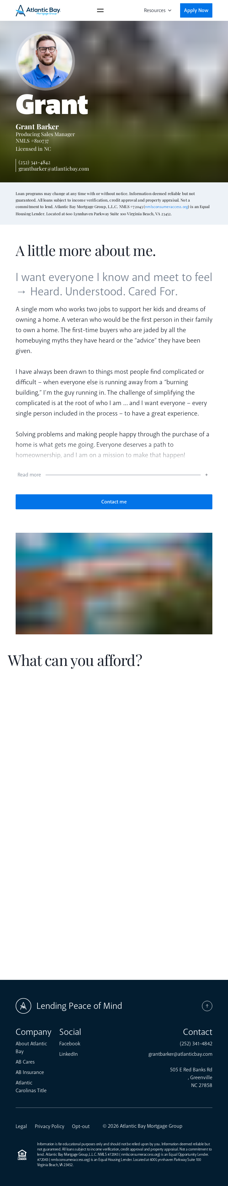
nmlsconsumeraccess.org (166, 207)
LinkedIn (68, 1054)
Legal (21, 1126)
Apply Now (196, 10)
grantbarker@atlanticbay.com (54, 168)
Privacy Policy (49, 1126)
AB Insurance (30, 1072)
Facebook (69, 1043)
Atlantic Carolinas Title (31, 1087)
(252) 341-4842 (34, 162)
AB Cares (25, 1062)
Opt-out (81, 1126)
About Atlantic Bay (31, 1047)
